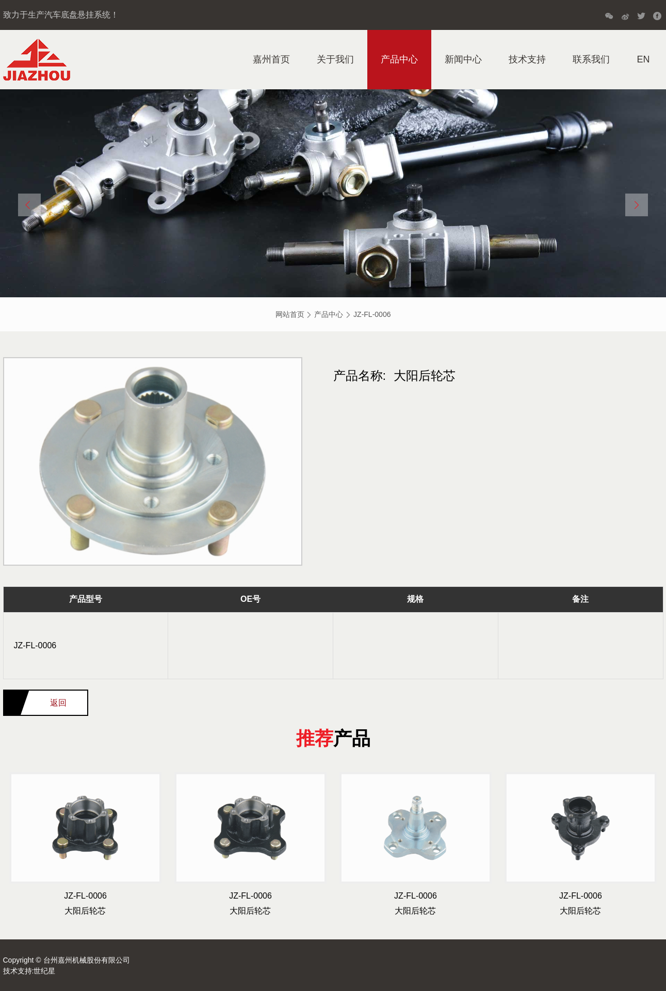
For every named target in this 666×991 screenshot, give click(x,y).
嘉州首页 (271, 59)
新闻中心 (463, 59)
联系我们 (591, 59)
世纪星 (44, 971)
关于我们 (335, 59)
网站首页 (289, 314)
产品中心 (399, 59)
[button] (29, 205)
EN (643, 59)
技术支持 (527, 59)
